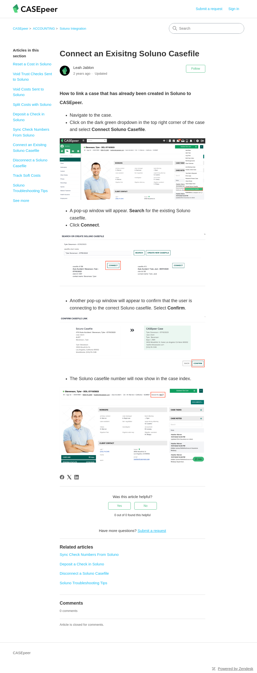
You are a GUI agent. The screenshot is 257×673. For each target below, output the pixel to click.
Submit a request (209, 9)
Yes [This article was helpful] (119, 506)
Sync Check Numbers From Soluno (31, 132)
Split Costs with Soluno (32, 104)
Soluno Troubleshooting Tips (30, 188)
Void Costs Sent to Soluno (28, 92)
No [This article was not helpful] (145, 506)
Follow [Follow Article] (195, 68)
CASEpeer (20, 28)
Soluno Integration (73, 28)
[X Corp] (69, 477)
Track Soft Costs (26, 175)
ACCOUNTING (44, 28)
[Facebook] (62, 477)
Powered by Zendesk (235, 668)
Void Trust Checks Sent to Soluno (32, 77)
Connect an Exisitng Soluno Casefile (29, 148)
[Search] (206, 28)
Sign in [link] (233, 9)
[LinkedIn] (76, 477)
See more (21, 200)
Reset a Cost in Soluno (32, 64)
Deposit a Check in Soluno (28, 117)
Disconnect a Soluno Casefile (30, 163)
